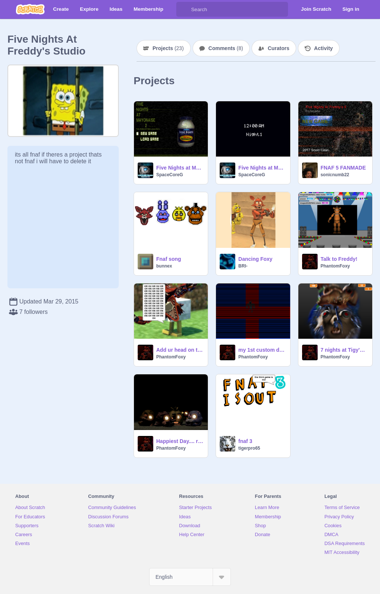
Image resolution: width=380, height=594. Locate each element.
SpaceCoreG (169, 174)
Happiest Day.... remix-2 (179, 441)
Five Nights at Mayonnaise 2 (179, 168)
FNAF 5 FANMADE (343, 168)
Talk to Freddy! (339, 259)
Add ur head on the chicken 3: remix (179, 350)
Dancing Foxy (255, 259)
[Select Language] (190, 577)
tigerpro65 (249, 448)
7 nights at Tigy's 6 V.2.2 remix (344, 350)
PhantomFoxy (335, 266)
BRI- (243, 266)
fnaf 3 (245, 441)
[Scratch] (30, 9)
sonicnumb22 (335, 174)
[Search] (183, 9)
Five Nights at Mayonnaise (261, 168)
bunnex (164, 266)
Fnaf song (168, 259)
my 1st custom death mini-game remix (261, 350)
